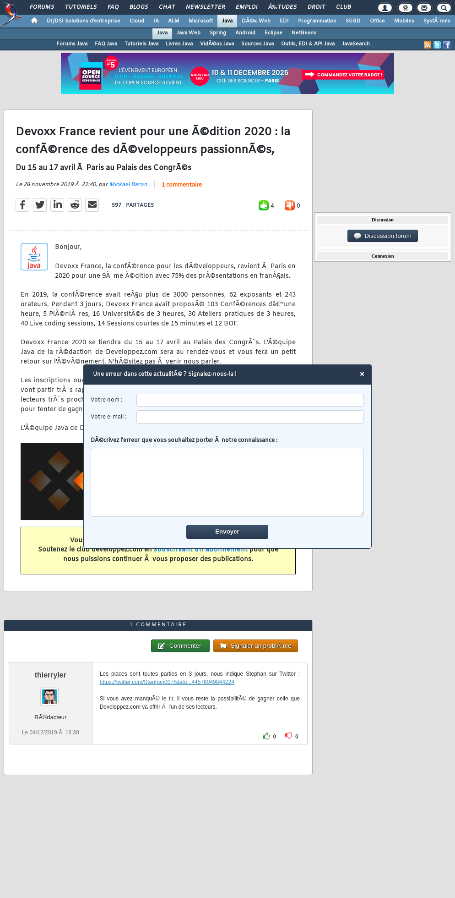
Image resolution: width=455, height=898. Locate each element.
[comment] (227, 482)
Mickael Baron (128, 184)
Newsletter (205, 7)
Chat (167, 7)
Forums (42, 7)
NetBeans (304, 33)
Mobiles (404, 21)
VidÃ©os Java (217, 44)
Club (343, 7)
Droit (316, 7)
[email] (250, 417)
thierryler (50, 675)
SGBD (353, 21)
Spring (218, 33)
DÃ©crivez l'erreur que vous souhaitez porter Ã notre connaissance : (227, 477)
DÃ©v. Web (256, 21)
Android (245, 33)
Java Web (188, 33)
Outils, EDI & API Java (308, 44)
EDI (284, 21)
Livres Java (179, 44)
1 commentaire (182, 185)
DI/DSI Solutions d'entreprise (83, 21)
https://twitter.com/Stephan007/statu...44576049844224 (167, 682)
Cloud (137, 21)
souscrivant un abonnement (201, 549)
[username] (250, 400)
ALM (173, 21)
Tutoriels (81, 7)
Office (377, 21)
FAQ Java (106, 44)
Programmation (317, 21)
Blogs (139, 7)
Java (227, 21)
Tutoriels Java (141, 44)
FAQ (113, 7)
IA (156, 21)
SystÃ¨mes (436, 21)
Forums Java (71, 44)
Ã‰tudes (282, 7)
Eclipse (273, 33)
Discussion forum (383, 236)
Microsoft (201, 21)
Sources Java (257, 44)
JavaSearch (356, 44)
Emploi (246, 7)
